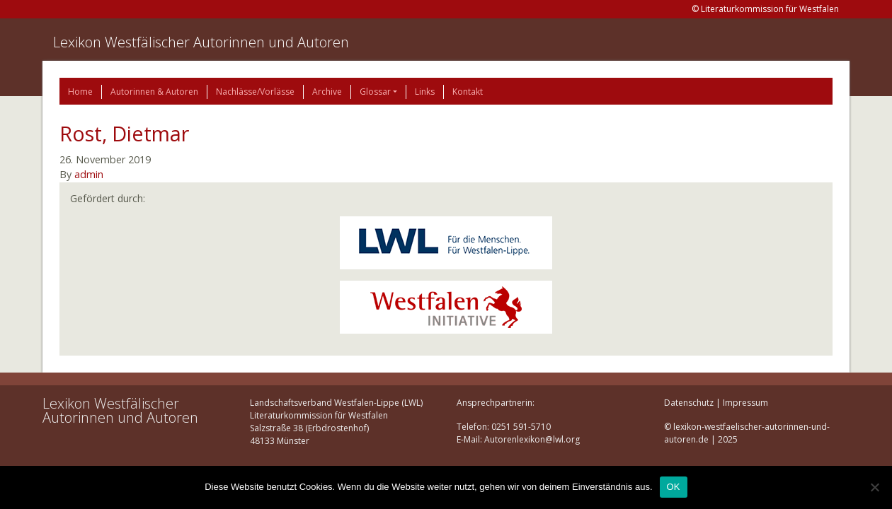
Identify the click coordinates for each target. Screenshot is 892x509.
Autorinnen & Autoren (154, 92)
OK (673, 486)
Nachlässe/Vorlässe (255, 92)
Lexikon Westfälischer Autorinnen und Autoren (201, 42)
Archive (327, 92)
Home (80, 92)
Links (425, 92)
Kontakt (467, 92)
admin (88, 174)
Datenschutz (689, 403)
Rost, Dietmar (124, 133)
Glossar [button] (375, 92)
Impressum (745, 403)
